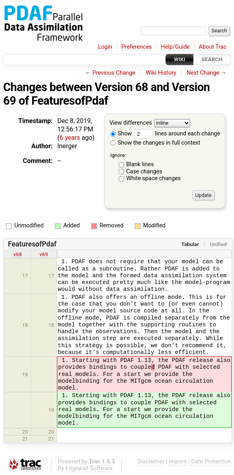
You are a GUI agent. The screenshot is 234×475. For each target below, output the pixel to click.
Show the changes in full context (155, 142)
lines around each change (177, 133)
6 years (69, 137)
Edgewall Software (89, 468)
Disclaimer (151, 461)
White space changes (153, 178)
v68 (18, 254)
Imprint (178, 461)
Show (121, 133)
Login (105, 47)
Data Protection (211, 461)
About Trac (213, 47)
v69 (43, 254)
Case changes (144, 171)
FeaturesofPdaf (69, 100)
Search (212, 59)
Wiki (179, 59)
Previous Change (114, 73)
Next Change (203, 73)
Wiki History (161, 73)
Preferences (136, 47)
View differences (131, 123)
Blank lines (140, 164)
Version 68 (121, 87)
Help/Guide (175, 47)
